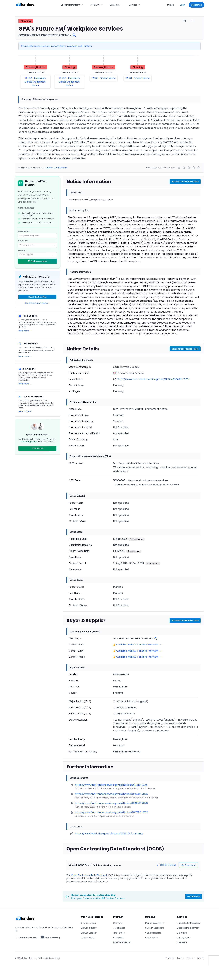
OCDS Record (166, 865)
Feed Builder (119, 928)
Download (188, 865)
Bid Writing (182, 933)
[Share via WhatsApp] (192, 21)
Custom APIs (151, 937)
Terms (180, 958)
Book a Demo (37, 448)
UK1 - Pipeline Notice (104, 78)
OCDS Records (88, 937)
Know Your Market (122, 942)
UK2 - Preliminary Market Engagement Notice (35, 82)
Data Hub (116, 5)
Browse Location (89, 933)
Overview (117, 923)
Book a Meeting (50, 937)
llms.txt (200, 958)
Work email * (24, 231)
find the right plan (29, 441)
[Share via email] (184, 21)
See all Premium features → (37, 303)
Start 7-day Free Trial (37, 297)
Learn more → (24, 331)
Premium (96, 5)
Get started (196, 5)
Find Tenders (119, 933)
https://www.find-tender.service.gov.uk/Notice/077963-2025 (111, 812)
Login (182, 5)
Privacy (190, 958)
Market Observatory (154, 923)
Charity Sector (184, 937)
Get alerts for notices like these (185, 182)
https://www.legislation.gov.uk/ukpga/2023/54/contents (109, 833)
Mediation (182, 942)
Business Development (188, 928)
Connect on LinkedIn (26, 937)
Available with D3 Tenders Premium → (138, 644)
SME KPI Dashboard (154, 928)
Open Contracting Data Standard (89, 875)
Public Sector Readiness (188, 923)
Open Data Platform (72, 5)
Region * (22, 250)
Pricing (170, 5)
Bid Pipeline (118, 937)
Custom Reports (153, 933)
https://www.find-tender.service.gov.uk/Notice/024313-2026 (153, 379)
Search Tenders (88, 923)
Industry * (23, 241)
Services (134, 5)
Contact (169, 958)
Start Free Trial (193, 896)
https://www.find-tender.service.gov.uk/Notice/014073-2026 (111, 803)
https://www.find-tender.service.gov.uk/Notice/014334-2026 (111, 794)
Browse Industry (89, 928)
